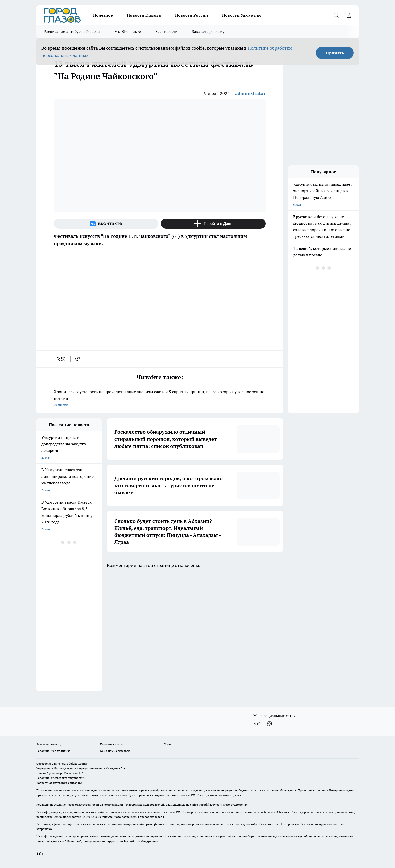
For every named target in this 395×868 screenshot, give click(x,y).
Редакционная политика (53, 751)
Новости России (191, 15)
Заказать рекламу (208, 31)
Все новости (166, 31)
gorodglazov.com (161, 790)
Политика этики (111, 744)
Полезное (103, 15)
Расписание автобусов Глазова (72, 31)
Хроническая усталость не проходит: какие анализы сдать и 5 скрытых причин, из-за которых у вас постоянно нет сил (160, 398)
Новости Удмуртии (241, 15)
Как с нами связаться (115, 751)
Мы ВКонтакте (127, 31)
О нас (168, 744)
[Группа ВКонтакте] (106, 224)
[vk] (61, 359)
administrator (250, 93)
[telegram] (79, 359)
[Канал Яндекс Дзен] (213, 224)
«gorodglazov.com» (74, 763)
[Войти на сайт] (349, 15)
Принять (335, 52)
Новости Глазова (144, 15)
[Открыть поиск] (336, 15)
